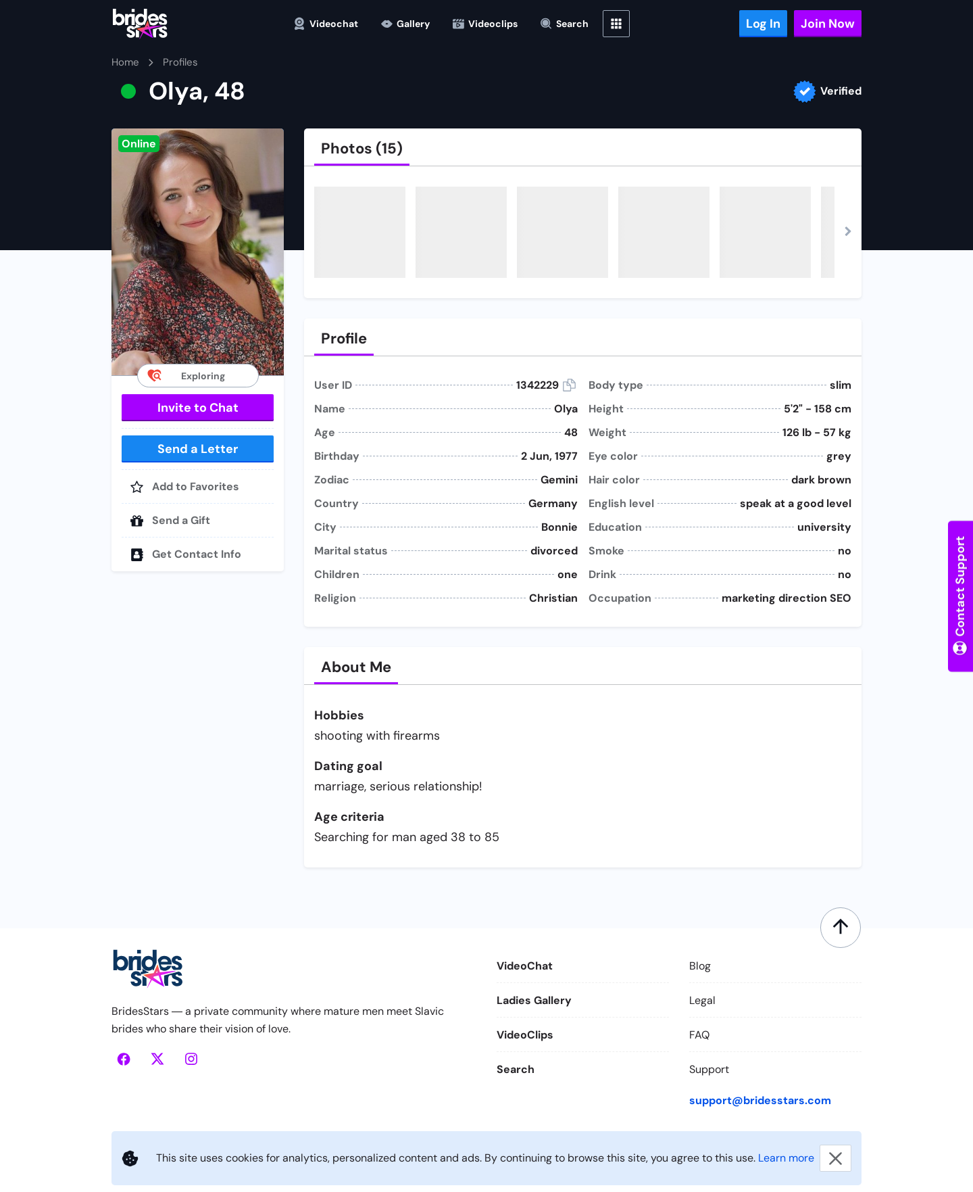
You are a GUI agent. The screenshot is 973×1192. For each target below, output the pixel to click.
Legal (702, 1000)
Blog (700, 966)
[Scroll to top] (840, 927)
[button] (197, 251)
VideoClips (525, 1035)
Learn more (786, 1158)
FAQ (699, 1035)
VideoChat (525, 966)
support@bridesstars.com (760, 1100)
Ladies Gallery (534, 1000)
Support (709, 1069)
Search (515, 1069)
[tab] (361, 149)
